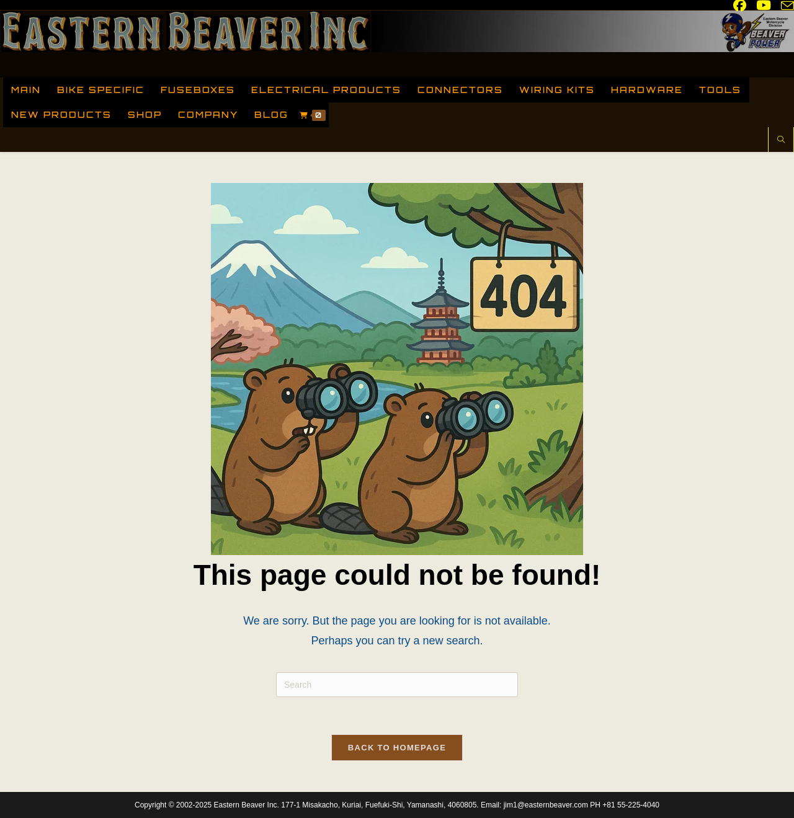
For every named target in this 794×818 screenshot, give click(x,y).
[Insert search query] (397, 684)
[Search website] (781, 141)
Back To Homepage (397, 747)
